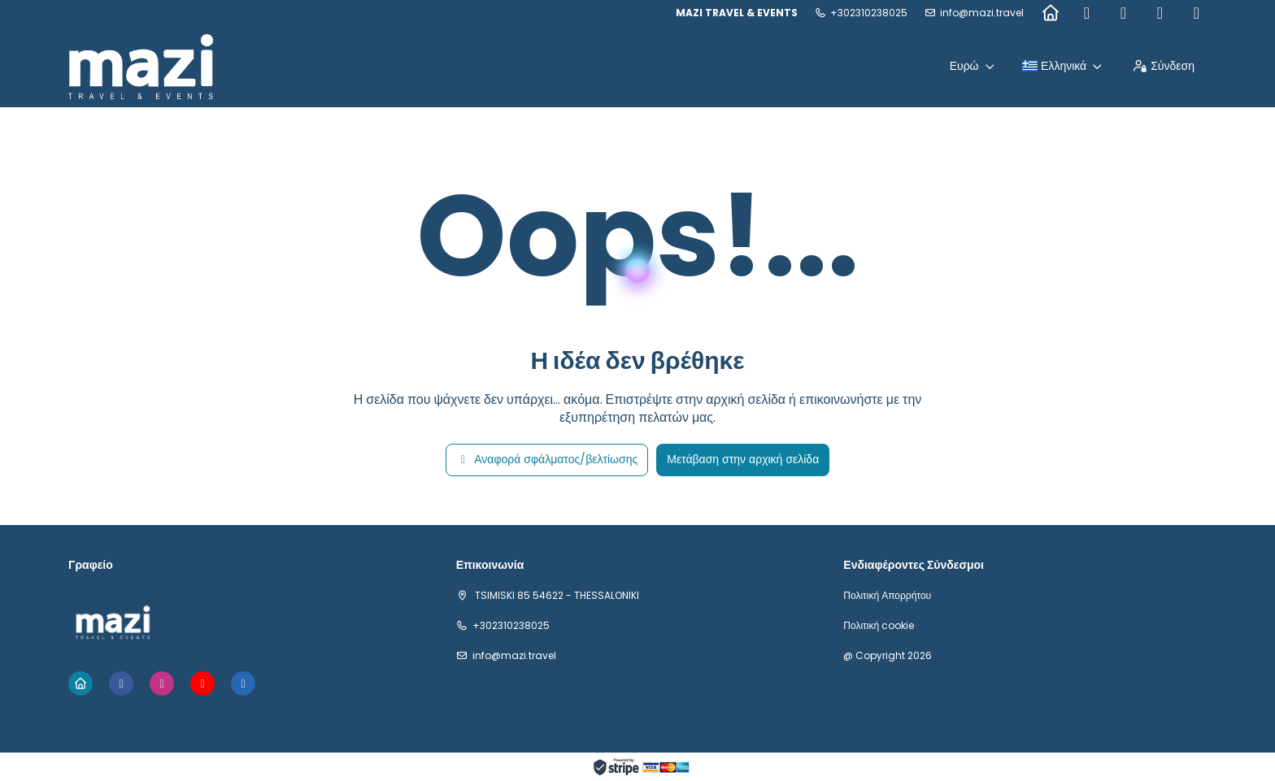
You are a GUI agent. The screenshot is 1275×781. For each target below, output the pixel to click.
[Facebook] (1087, 13)
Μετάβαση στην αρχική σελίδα (743, 459)
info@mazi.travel (982, 13)
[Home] (1050, 13)
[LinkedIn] (1196, 13)
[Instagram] (1123, 13)
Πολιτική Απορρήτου (887, 595)
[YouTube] (1160, 13)
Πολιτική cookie (878, 625)
